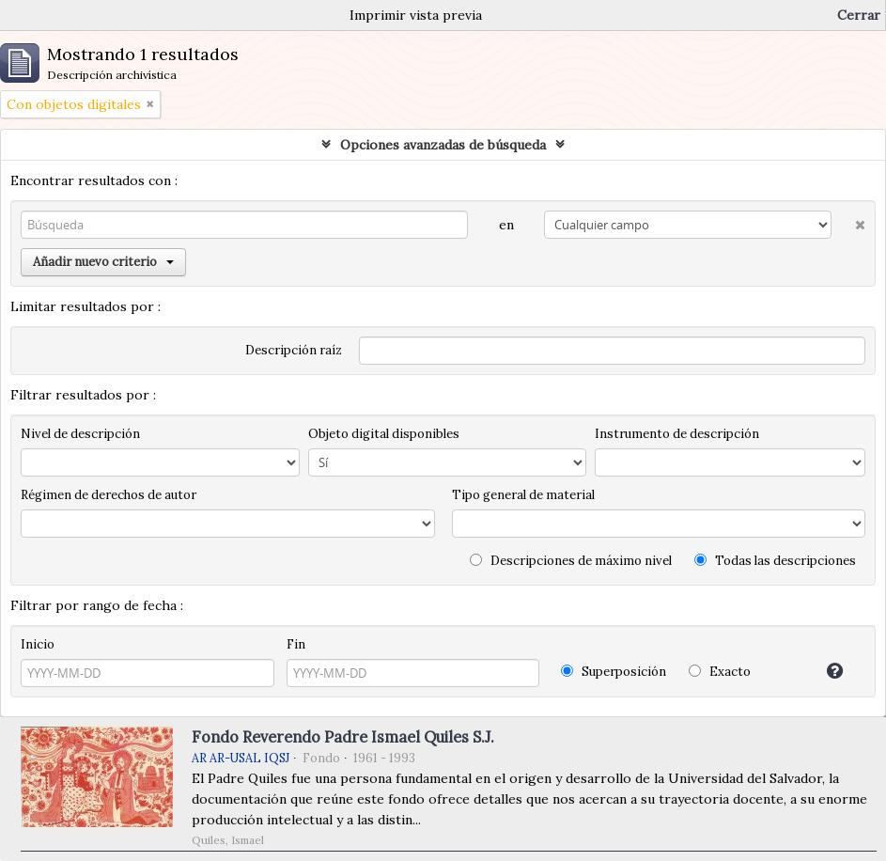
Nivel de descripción (80, 434)
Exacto (720, 672)
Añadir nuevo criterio (103, 262)
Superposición (613, 672)
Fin (296, 644)
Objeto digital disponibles (383, 434)
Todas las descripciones (775, 561)
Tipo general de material (523, 495)
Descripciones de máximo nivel (571, 561)
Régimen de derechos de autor (108, 495)
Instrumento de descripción (677, 434)
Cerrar (858, 15)
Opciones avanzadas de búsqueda (443, 144)
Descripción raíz (293, 350)
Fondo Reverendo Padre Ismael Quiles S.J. (343, 737)
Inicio (37, 644)
